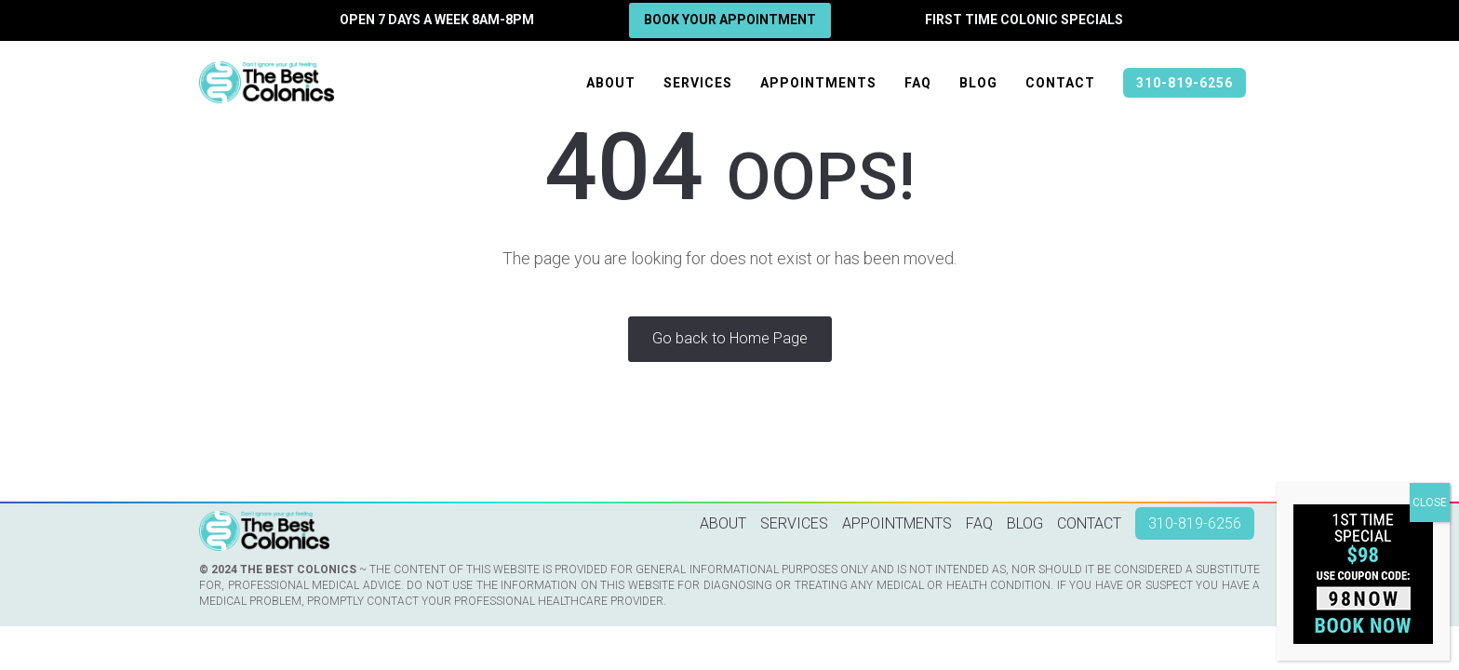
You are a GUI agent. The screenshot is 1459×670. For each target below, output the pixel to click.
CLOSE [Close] (1429, 502)
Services (697, 82)
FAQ (917, 82)
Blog (978, 82)
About (611, 82)
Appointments (818, 82)
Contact (1060, 82)
